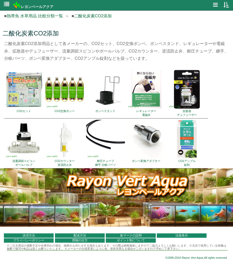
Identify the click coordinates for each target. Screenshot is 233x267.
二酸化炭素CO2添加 (93, 16)
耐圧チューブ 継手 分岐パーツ (105, 143)
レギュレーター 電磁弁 (146, 93)
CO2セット (23, 91)
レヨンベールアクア (33, 7)
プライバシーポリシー (28, 240)
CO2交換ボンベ (64, 91)
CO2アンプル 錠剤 (186, 143)
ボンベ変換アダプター (146, 141)
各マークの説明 (131, 235)
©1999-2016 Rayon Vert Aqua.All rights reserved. (196, 257)
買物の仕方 (80, 240)
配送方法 (80, 235)
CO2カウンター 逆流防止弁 (64, 143)
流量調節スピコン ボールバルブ (23, 143)
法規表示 (181, 235)
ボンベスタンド (105, 91)
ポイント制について (131, 240)
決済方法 (29, 235)
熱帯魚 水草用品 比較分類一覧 (35, 16)
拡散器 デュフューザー (186, 93)
